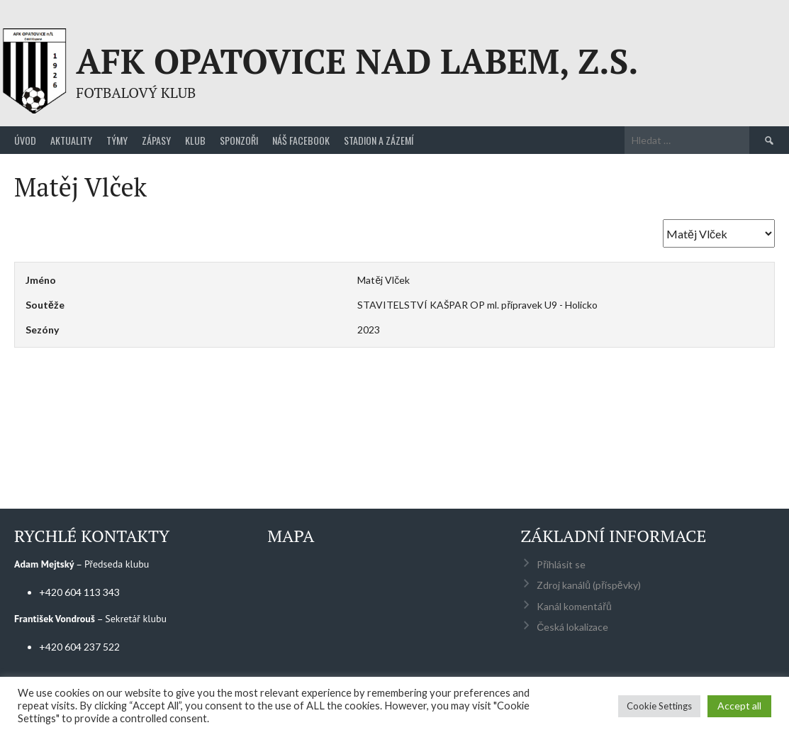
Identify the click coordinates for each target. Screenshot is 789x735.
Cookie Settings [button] (659, 706)
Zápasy (156, 140)
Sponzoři (239, 140)
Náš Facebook (301, 140)
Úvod (25, 140)
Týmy (117, 140)
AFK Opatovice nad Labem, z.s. (357, 61)
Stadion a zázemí (378, 140)
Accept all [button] (739, 706)
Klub (195, 140)
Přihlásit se (561, 564)
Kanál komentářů (574, 606)
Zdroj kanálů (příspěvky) (588, 585)
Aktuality (71, 140)
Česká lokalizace (572, 627)
